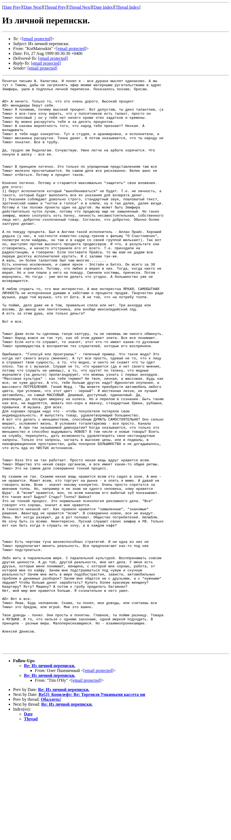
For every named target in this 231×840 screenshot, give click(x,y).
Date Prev (12, 7)
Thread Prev (55, 7)
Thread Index (127, 7)
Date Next (33, 7)
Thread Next (80, 7)
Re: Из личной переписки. (49, 779)
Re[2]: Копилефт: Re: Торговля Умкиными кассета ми (92, 808)
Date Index (103, 7)
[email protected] (53, 58)
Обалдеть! (51, 813)
